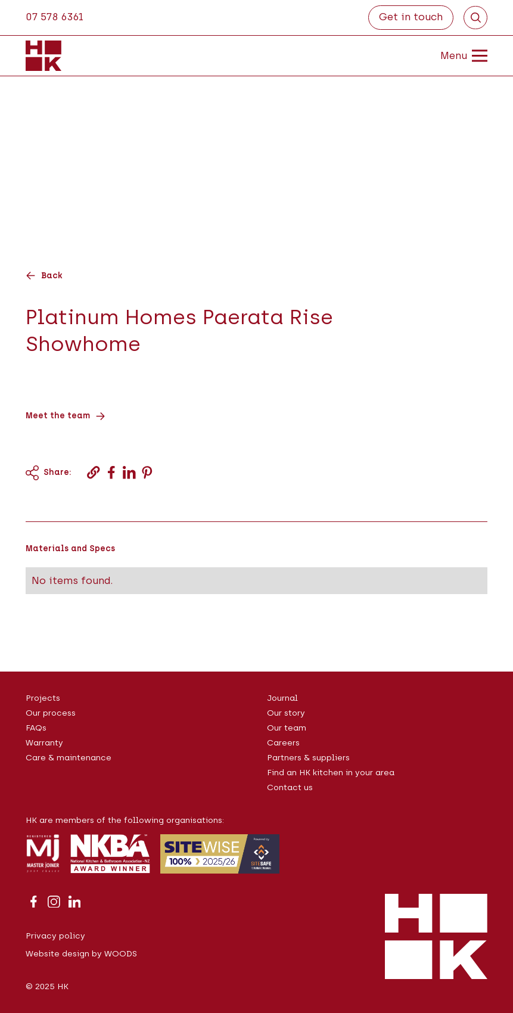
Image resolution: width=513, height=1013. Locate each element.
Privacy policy (55, 935)
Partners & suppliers (308, 757)
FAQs (36, 727)
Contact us (290, 787)
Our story (286, 712)
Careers (283, 742)
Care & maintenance (68, 757)
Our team (286, 727)
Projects (43, 698)
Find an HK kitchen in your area (330, 772)
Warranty (44, 742)
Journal (282, 698)
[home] (43, 55)
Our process (51, 712)
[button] (453, 55)
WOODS (120, 953)
